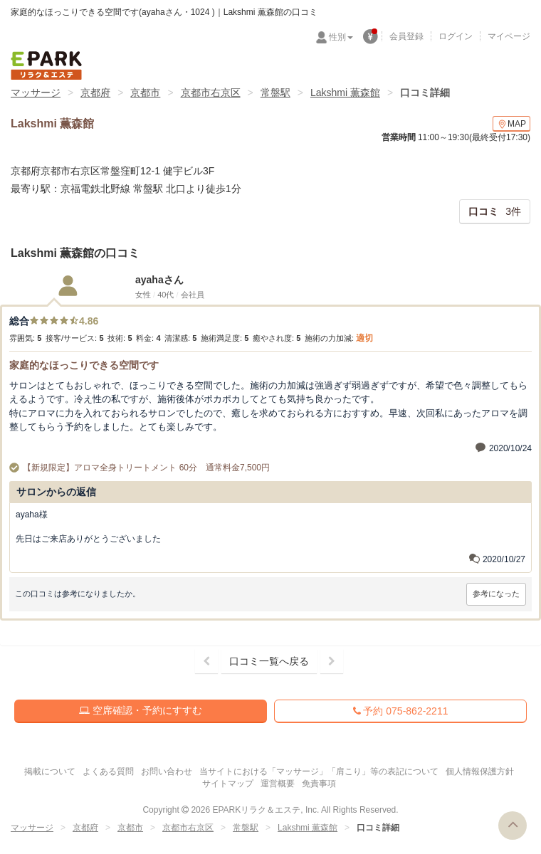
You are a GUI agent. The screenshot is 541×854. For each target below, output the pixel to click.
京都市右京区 (211, 92)
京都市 (145, 92)
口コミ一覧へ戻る (269, 661)
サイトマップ (227, 784)
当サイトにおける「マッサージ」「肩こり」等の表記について (318, 771)
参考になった (496, 593)
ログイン (455, 36)
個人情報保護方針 (480, 771)
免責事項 (319, 784)
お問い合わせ (166, 771)
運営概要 (278, 784)
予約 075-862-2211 (400, 711)
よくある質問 (108, 771)
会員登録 (406, 36)
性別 (341, 37)
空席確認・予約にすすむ (140, 710)
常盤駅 (275, 92)
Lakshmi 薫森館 (345, 92)
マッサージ (36, 92)
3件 (494, 211)
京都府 (95, 92)
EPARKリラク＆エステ (46, 65)
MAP (511, 124)
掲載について (49, 771)
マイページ (509, 36)
